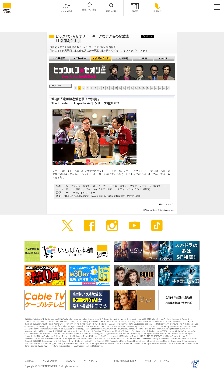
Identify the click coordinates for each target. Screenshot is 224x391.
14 (128, 87)
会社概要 (31, 361)
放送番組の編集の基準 (127, 361)
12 (120, 87)
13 (124, 87)
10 (112, 87)
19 (148, 87)
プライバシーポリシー (97, 361)
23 (164, 87)
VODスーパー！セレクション (161, 361)
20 (152, 87)
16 (136, 87)
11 (116, 87)
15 (132, 87)
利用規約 (73, 361)
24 (168, 87)
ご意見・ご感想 (52, 361)
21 (156, 87)
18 (144, 87)
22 (160, 87)
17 (140, 87)
